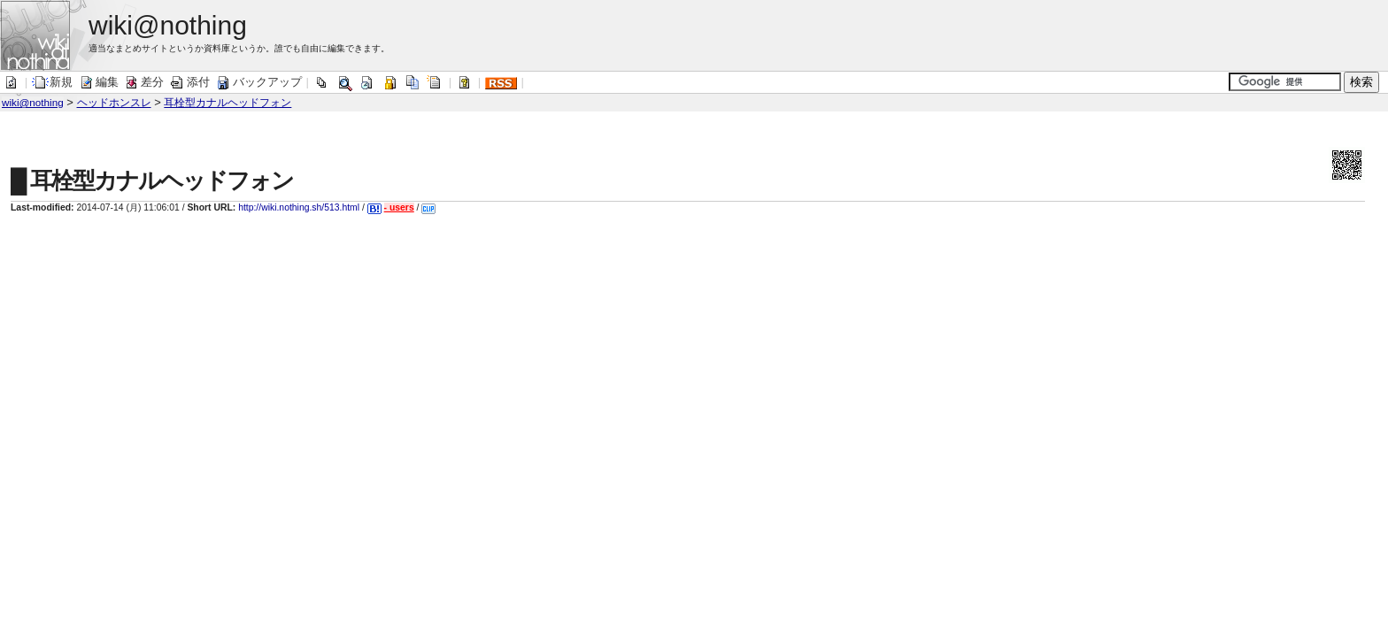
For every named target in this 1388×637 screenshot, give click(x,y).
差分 (143, 81)
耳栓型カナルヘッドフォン (227, 102)
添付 (189, 81)
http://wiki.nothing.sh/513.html (298, 207)
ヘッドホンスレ (114, 102)
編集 (98, 81)
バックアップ (258, 81)
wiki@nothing (33, 102)
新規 (52, 81)
